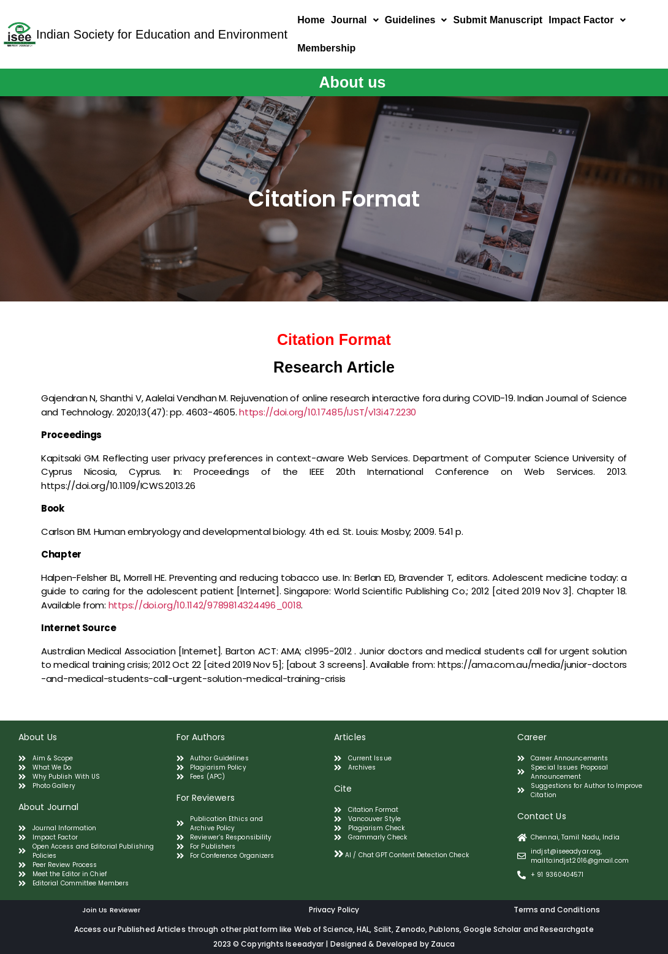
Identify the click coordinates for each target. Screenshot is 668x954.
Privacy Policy (334, 909)
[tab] (421, 854)
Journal (355, 20)
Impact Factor (586, 20)
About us (352, 82)
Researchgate (567, 929)
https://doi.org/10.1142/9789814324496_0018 (205, 605)
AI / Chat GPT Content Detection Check (407, 855)
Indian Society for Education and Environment (161, 34)
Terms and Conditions (557, 909)
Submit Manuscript (498, 20)
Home (311, 20)
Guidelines (416, 20)
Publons (444, 929)
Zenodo (410, 929)
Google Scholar (493, 929)
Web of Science (323, 929)
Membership (326, 48)
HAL (363, 929)
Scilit (383, 929)
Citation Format (334, 339)
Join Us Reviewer (111, 910)
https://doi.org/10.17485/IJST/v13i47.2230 (327, 412)
